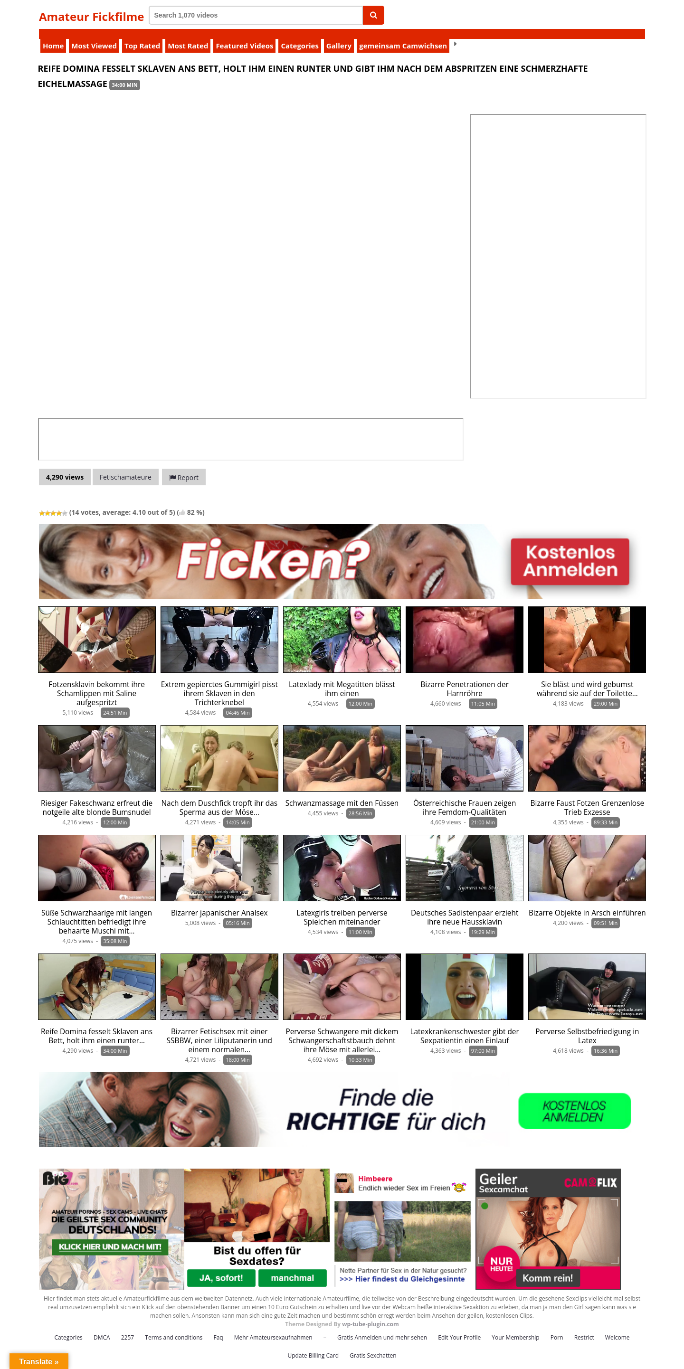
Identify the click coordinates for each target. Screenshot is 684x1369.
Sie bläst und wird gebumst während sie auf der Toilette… (587, 679)
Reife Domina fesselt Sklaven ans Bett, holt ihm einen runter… (96, 1026)
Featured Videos (244, 35)
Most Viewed (94, 35)
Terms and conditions (173, 1327)
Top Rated (142, 35)
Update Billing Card (313, 1345)
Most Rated (188, 35)
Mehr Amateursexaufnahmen (273, 1327)
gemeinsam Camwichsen (403, 35)
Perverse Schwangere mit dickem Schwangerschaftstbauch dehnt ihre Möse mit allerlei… (341, 1031)
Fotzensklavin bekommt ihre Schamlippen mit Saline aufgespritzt (96, 684)
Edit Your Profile (459, 1327)
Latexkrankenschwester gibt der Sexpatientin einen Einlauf (464, 1026)
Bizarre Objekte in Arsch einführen (587, 903)
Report (184, 467)
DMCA (102, 1327)
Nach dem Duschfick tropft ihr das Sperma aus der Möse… (220, 797)
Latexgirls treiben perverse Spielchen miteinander (341, 907)
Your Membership (515, 1327)
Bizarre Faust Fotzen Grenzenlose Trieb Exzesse (588, 797)
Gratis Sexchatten (373, 1345)
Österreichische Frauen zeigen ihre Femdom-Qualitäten (464, 797)
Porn (557, 1327)
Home (53, 35)
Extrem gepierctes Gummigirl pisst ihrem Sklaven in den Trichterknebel (219, 684)
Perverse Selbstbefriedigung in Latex (587, 1026)
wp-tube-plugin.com (370, 1314)
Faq (218, 1327)
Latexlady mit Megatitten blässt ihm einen (342, 679)
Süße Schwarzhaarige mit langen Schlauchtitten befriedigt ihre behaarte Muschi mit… (96, 912)
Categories (299, 35)
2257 (127, 1327)
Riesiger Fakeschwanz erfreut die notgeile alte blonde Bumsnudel (96, 797)
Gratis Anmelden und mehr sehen (382, 1327)
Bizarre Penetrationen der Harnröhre (464, 679)
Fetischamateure (126, 467)
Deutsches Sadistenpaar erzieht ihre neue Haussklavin (464, 907)
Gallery (339, 35)
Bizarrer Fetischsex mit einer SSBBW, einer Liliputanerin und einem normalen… (219, 1031)
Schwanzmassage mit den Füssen (342, 793)
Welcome (617, 1327)
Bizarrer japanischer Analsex (219, 903)
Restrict (584, 1327)
